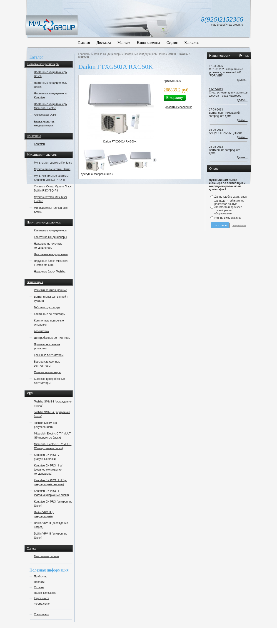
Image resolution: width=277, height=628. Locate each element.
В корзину (174, 98)
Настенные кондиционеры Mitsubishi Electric (50, 106)
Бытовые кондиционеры (43, 64)
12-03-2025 (216, 66)
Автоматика (41, 331)
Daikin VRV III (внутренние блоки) (50, 535)
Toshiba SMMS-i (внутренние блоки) (52, 414)
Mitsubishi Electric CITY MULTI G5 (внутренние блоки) (53, 446)
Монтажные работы (46, 556)
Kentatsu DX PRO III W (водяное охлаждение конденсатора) (48, 469)
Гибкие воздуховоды (47, 307)
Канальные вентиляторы (49, 314)
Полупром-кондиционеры (44, 222)
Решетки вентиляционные (50, 290)
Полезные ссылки (45, 592)
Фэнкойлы (34, 136)
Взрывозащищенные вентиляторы (47, 363)
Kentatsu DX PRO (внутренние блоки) (53, 503)
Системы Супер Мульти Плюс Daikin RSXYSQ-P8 (53, 188)
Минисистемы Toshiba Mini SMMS (51, 209)
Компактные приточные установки (49, 322)
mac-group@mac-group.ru (227, 24)
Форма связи (42, 603)
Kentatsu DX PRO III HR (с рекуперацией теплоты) (50, 482)
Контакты (191, 42)
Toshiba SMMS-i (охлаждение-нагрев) (53, 403)
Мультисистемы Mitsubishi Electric (50, 199)
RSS (246, 55)
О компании (41, 614)
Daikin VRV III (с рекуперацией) (44, 514)
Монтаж (123, 42)
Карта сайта (41, 598)
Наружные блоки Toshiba (49, 271)
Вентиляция (35, 282)
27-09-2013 (216, 109)
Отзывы (39, 587)
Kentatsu (39, 144)
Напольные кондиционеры (51, 254)
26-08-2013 (216, 146)
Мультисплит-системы (42, 154)
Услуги (31, 548)
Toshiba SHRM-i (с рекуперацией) (45, 425)
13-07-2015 (216, 89)
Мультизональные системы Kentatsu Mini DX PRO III (51, 178)
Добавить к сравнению (178, 107)
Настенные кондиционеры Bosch (50, 74)
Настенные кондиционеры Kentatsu (50, 95)
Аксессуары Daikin (45, 114)
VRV (30, 393)
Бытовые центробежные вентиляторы (49, 381)
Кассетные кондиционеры (50, 237)
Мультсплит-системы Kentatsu (53, 162)
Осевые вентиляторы (47, 372)
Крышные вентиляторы (49, 355)
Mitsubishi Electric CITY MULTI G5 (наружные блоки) (53, 435)
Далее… (242, 79)
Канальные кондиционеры (50, 230)
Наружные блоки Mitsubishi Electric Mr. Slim (51, 263)
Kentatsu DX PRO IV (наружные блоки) (46, 457)
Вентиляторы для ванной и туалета (51, 298)
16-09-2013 (216, 129)
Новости (39, 582)
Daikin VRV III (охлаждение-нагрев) (51, 525)
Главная (84, 42)
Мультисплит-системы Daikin (52, 169)
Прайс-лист (41, 576)
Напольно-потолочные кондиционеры (48, 245)
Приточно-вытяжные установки (47, 346)
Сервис (172, 42)
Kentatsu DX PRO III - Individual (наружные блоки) (51, 493)
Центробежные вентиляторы (52, 337)
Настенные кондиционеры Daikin (50, 84)
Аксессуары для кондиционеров (44, 123)
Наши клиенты (148, 42)
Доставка (104, 42)
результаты (239, 225)
